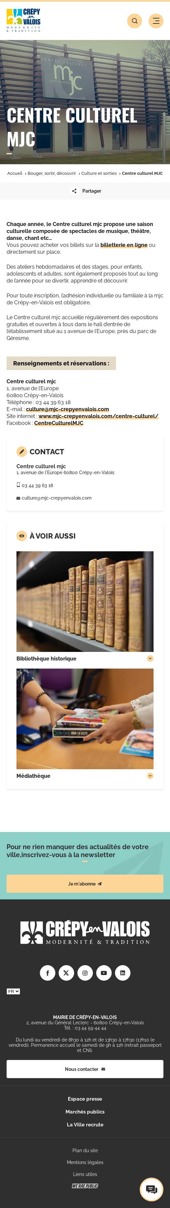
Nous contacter (85, 1069)
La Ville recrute (85, 1125)
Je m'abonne (85, 884)
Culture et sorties (99, 173)
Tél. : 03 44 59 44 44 (85, 1028)
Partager (85, 191)
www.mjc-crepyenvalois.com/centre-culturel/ (98, 416)
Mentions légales (85, 1162)
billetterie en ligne (124, 245)
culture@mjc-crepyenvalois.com (67, 409)
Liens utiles (85, 1174)
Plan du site (85, 1150)
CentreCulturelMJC (58, 423)
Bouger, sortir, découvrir (52, 173)
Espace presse (85, 1099)
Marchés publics (85, 1112)
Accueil (14, 173)
